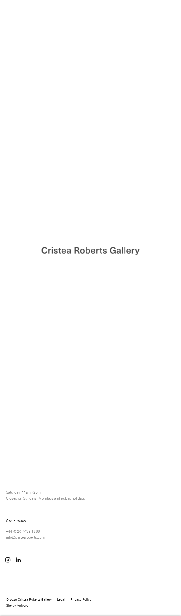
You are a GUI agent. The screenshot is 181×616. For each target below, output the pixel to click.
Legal (61, 599)
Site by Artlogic (17, 605)
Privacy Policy (81, 599)
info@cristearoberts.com (25, 537)
